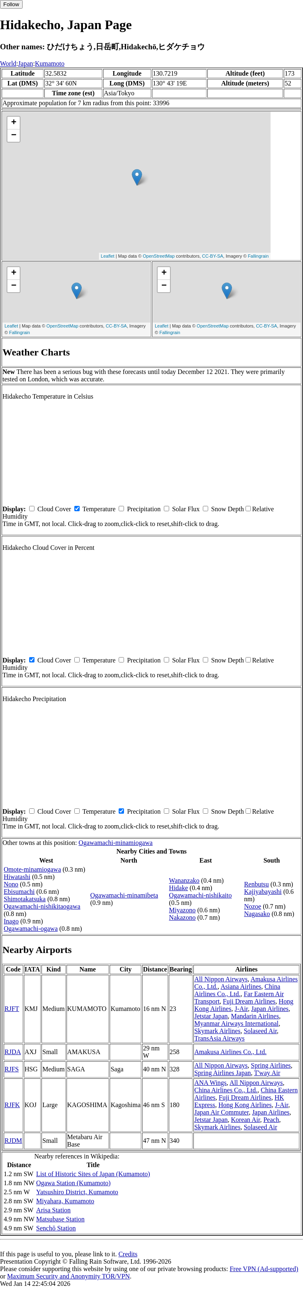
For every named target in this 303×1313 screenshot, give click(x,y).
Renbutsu (256, 884)
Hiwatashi (17, 876)
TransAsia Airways (219, 1038)
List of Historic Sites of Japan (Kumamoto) (93, 1173)
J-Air (241, 1008)
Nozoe (252, 906)
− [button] (13, 135)
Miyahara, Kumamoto (65, 1201)
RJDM (13, 1140)
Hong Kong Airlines (245, 1104)
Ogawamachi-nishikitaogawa (42, 906)
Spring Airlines (271, 1065)
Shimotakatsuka (25, 898)
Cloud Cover (54, 508)
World (8, 63)
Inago (11, 921)
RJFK (12, 1104)
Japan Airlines (270, 1008)
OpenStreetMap (159, 256)
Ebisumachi (19, 891)
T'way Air (267, 1072)
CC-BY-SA (212, 256)
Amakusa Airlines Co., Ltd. (230, 1051)
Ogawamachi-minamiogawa (115, 842)
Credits (127, 1254)
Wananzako (184, 880)
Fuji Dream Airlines (249, 1001)
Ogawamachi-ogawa (31, 928)
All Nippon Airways (221, 979)
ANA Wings (210, 1082)
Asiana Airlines (240, 986)
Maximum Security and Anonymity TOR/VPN (68, 1276)
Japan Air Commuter (221, 1112)
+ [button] (13, 123)
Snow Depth (227, 508)
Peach (271, 1119)
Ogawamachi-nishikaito (200, 895)
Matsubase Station (60, 1219)
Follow (11, 4)
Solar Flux (186, 508)
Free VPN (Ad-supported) (264, 1268)
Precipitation (144, 508)
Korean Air (245, 1119)
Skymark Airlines (217, 1030)
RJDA (13, 1051)
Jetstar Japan (210, 1016)
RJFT (12, 1008)
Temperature (99, 508)
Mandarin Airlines (255, 1016)
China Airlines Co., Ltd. (237, 990)
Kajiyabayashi (263, 891)
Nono (11, 884)
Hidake (178, 887)
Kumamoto (49, 63)
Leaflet (108, 256)
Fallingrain (258, 256)
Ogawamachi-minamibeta (124, 895)
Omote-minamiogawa (32, 869)
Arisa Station (53, 1210)
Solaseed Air (260, 1030)
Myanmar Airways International (236, 1023)
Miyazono (182, 910)
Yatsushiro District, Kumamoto (77, 1191)
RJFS (12, 1069)
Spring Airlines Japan (222, 1072)
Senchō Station (56, 1228)
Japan (25, 63)
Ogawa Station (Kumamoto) (73, 1182)
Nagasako (257, 913)
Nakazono (182, 917)
